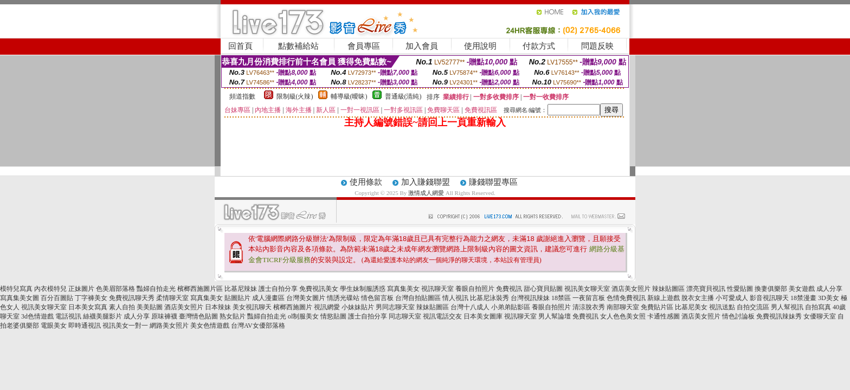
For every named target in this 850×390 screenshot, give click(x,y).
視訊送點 (722, 307)
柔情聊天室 (172, 298)
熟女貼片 (233, 316)
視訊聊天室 (437, 288)
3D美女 (828, 298)
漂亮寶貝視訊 (705, 288)
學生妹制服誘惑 (362, 288)
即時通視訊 (84, 325)
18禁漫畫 (803, 298)
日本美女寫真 (87, 307)
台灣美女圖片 (305, 298)
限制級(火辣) (294, 96)
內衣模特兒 (50, 288)
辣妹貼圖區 (668, 288)
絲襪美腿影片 (102, 316)
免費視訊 (509, 288)
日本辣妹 (218, 307)
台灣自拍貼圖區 (418, 298)
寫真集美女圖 (19, 298)
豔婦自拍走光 (156, 288)
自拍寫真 (818, 307)
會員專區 (363, 46)
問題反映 (597, 46)
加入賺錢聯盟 (425, 182)
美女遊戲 (802, 288)
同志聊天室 (405, 316)
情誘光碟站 (343, 298)
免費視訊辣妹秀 (779, 316)
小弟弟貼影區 (510, 307)
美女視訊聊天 (252, 307)
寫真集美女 (403, 288)
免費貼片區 (657, 307)
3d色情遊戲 (37, 316)
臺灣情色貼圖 (198, 316)
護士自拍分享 (278, 288)
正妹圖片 (81, 288)
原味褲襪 (164, 316)
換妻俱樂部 (771, 288)
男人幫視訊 (787, 307)
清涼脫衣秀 (588, 307)
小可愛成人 (732, 298)
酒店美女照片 (631, 288)
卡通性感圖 (663, 316)
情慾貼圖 (333, 316)
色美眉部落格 (115, 288)
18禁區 (561, 298)
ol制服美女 (303, 316)
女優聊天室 (819, 316)
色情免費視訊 (626, 298)
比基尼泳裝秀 (489, 298)
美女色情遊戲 (209, 325)
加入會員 (421, 46)
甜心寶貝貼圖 (543, 288)
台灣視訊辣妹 (530, 298)
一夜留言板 (588, 298)
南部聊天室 (623, 307)
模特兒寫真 (16, 288)
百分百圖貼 (57, 298)
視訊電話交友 (442, 316)
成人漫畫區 (268, 298)
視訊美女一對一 (125, 325)
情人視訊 (455, 298)
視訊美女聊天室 (587, 288)
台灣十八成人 (470, 307)
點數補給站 (298, 46)
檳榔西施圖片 (292, 307)
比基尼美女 (691, 307)
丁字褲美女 (91, 298)
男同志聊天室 (395, 307)
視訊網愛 (327, 307)
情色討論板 (738, 316)
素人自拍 (122, 307)
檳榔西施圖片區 (200, 288)
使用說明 (480, 46)
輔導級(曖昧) (349, 96)
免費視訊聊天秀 (131, 298)
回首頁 (240, 46)
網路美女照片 (169, 325)
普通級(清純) (403, 96)
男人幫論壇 (554, 316)
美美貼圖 (150, 307)
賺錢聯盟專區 (493, 182)
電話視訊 (68, 316)
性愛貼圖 (740, 288)
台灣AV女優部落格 (258, 325)
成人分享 (829, 288)
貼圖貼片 (237, 298)
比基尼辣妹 (240, 288)
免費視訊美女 (318, 288)
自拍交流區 (753, 307)
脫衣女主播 (697, 298)
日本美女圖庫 (483, 316)
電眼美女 (54, 325)
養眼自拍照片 (474, 288)
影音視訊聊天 (769, 298)
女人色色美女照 (623, 316)
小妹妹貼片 (358, 307)
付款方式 (539, 46)
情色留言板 (377, 298)
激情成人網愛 (426, 193)
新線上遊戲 (663, 298)
